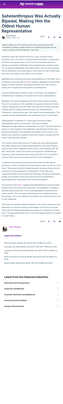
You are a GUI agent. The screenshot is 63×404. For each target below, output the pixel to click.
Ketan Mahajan (11, 36)
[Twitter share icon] (59, 37)
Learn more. (35, 50)
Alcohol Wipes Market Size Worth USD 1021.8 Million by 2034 (28, 263)
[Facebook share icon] (49, 37)
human (28, 82)
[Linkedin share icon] (54, 37)
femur (20, 185)
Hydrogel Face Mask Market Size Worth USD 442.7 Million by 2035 (30, 247)
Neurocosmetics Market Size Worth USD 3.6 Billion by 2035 (27, 243)
